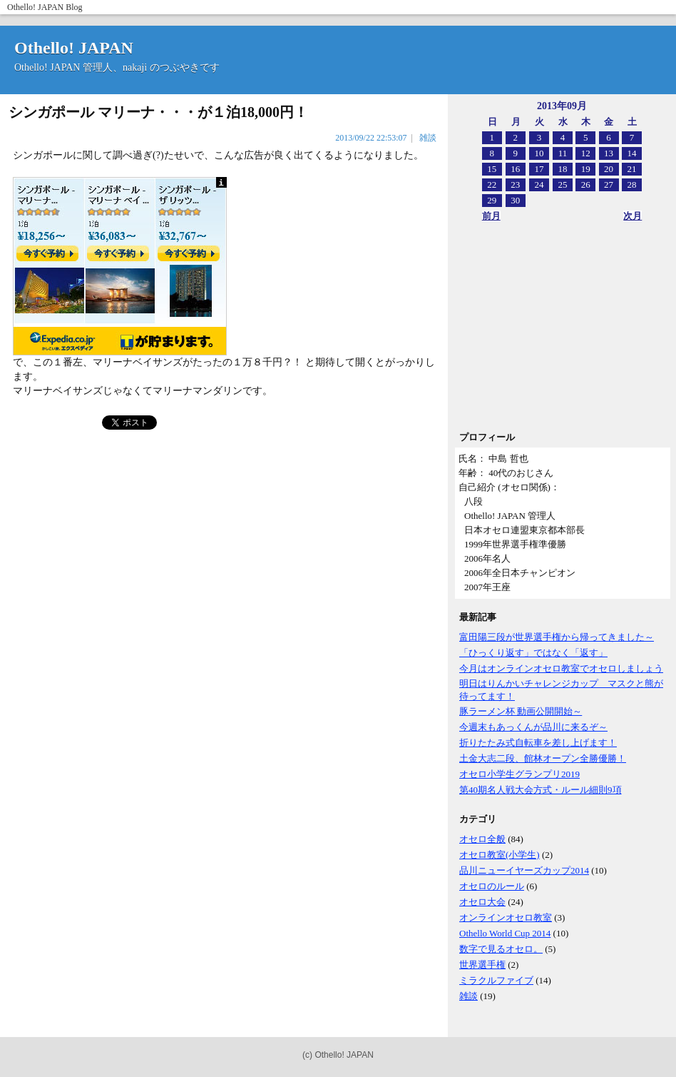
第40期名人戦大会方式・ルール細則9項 (540, 789)
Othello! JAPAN (35, 7)
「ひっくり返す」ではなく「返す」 (533, 652)
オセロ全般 (482, 839)
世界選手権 (482, 964)
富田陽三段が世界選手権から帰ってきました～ (556, 637)
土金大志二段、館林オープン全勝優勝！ (542, 758)
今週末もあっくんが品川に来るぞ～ (533, 727)
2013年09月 (562, 106)
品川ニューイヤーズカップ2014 (524, 870)
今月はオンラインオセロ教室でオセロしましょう (561, 668)
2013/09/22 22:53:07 (370, 138)
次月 (632, 216)
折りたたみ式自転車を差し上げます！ (538, 742)
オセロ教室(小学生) (499, 854)
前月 (491, 216)
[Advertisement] (555, 331)
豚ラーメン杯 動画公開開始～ (520, 711)
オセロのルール (491, 886)
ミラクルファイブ (496, 980)
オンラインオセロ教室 (505, 917)
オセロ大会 (482, 901)
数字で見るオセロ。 (501, 949)
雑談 (468, 996)
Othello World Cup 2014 (504, 933)
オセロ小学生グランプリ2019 (519, 774)
